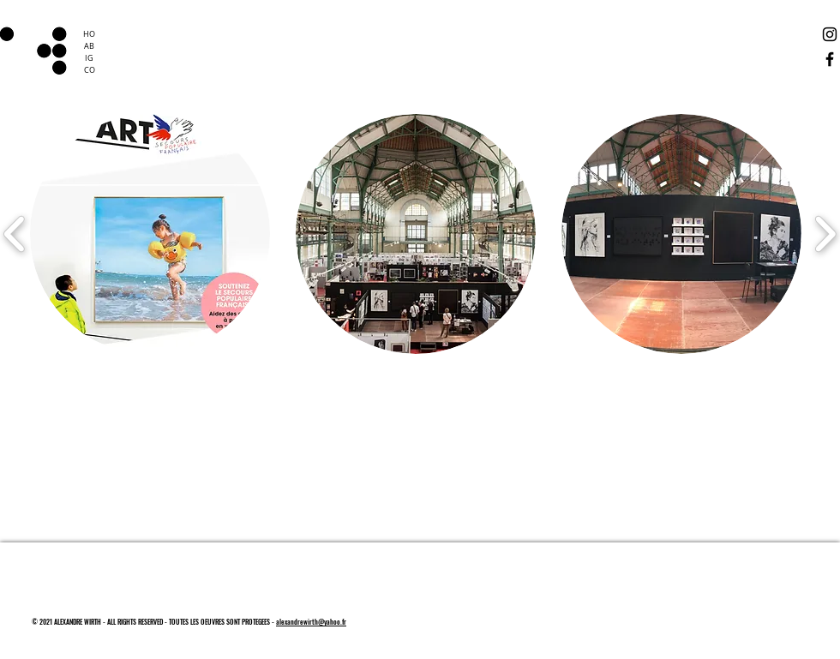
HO (89, 34)
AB (89, 46)
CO (89, 70)
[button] (150, 234)
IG (89, 58)
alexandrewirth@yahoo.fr (311, 621)
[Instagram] (829, 34)
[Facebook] (829, 59)
